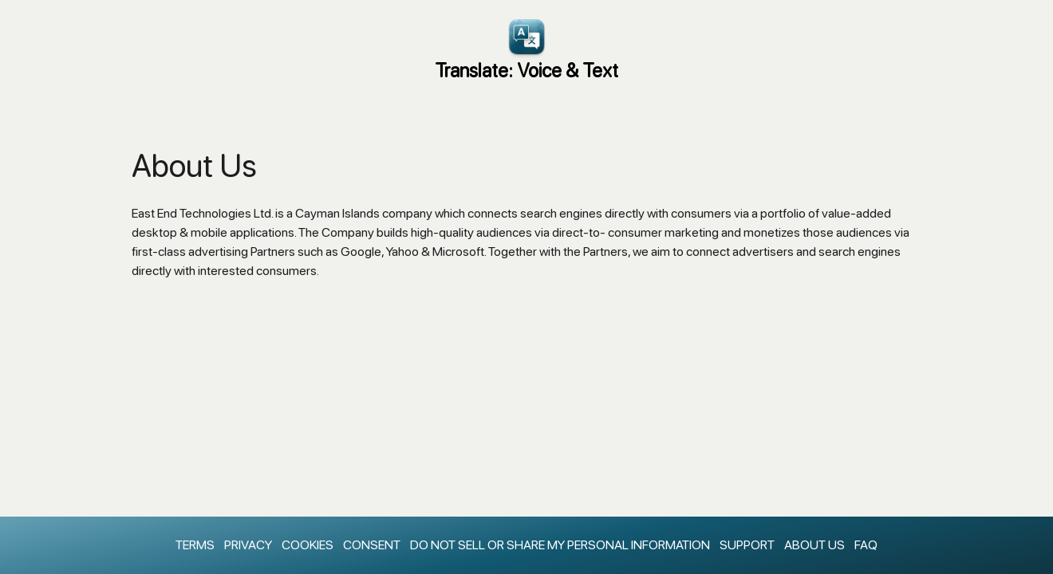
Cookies (307, 544)
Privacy (248, 544)
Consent (371, 544)
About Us (814, 544)
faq (866, 544)
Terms (195, 544)
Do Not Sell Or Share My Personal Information (560, 544)
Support (747, 544)
